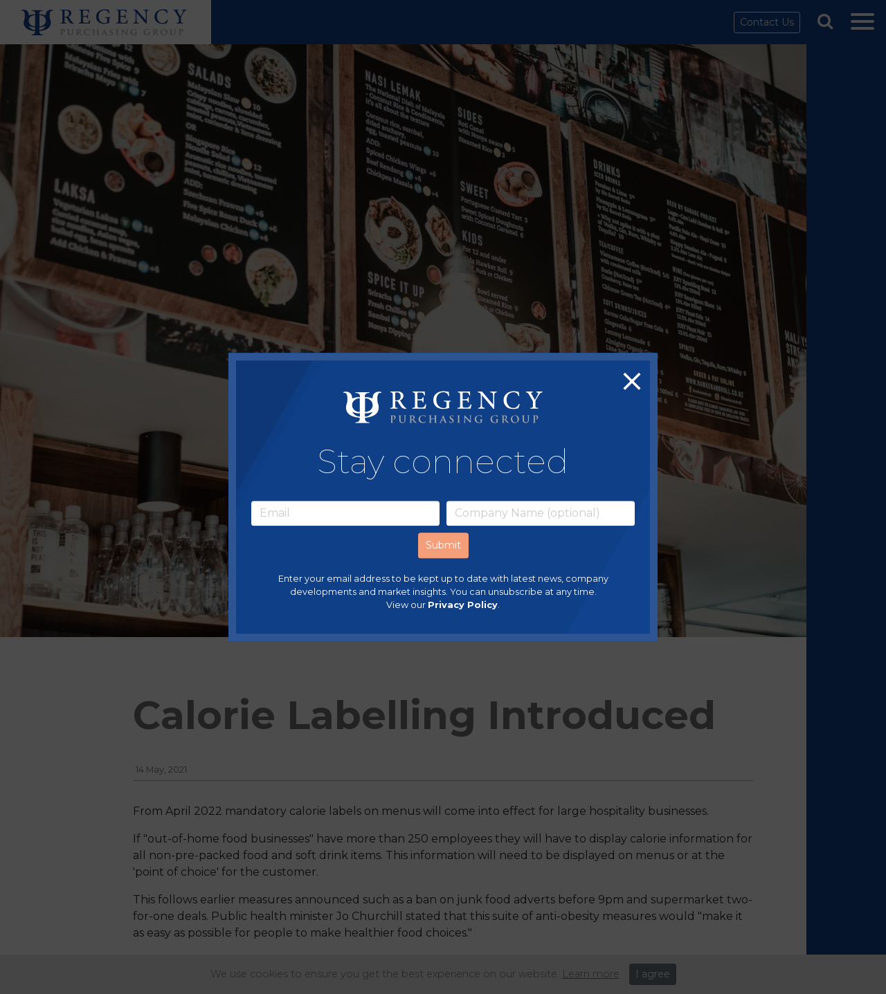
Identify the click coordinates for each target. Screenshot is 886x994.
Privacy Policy (463, 605)
